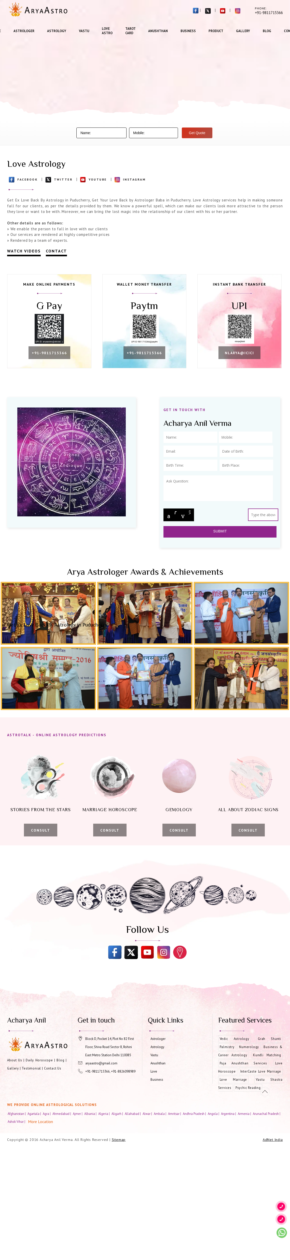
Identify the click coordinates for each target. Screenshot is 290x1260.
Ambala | (160, 1114)
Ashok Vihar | (17, 1121)
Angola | (214, 1114)
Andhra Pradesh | (195, 1114)
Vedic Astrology (234, 1039)
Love (153, 1071)
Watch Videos (24, 250)
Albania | (90, 1114)
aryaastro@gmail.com (101, 1063)
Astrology (56, 31)
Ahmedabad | (62, 1114)
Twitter (63, 179)
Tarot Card (130, 31)
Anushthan (158, 31)
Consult (40, 830)
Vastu (84, 31)
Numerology (249, 1047)
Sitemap (119, 1139)
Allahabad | (133, 1114)
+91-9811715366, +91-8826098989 (110, 1071)
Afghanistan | (17, 1114)
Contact (56, 250)
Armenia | (245, 1114)
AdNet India (273, 1139)
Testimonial (31, 1068)
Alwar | (148, 1114)
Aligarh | (118, 1114)
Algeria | (104, 1114)
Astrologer (23, 31)
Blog (267, 31)
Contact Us (52, 1068)
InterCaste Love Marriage (260, 1071)
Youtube (98, 179)
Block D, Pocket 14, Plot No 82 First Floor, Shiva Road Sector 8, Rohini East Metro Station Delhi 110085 (109, 1047)
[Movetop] (265, 1091)
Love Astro (107, 31)
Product (216, 31)
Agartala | (34, 1114)
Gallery (243, 31)
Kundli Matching (267, 1055)
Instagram (134, 179)
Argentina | (229, 1114)
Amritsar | (175, 1114)
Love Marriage (233, 1079)
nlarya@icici (239, 353)
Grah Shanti (269, 1039)
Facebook (27, 179)
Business (188, 31)
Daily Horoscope (39, 1060)
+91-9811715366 (49, 353)
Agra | (47, 1114)
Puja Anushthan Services (243, 1063)
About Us (14, 1060)
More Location (40, 1121)
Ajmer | (78, 1114)
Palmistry (227, 1047)
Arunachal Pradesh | (267, 1114)
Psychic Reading (248, 1088)
